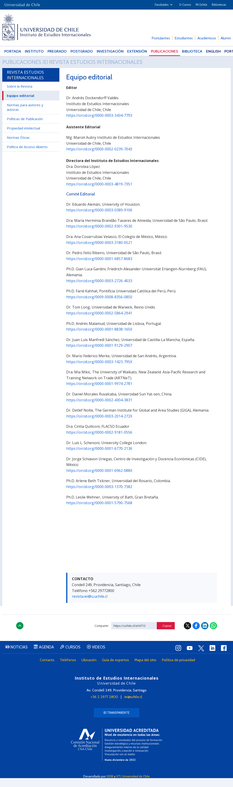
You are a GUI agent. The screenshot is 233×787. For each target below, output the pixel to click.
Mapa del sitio (147, 669)
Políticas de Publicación (25, 127)
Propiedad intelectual (23, 137)
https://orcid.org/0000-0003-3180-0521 (99, 251)
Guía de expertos (116, 669)
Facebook (196, 635)
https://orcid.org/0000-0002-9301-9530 (99, 235)
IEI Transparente (116, 721)
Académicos (207, 38)
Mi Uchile (201, 5)
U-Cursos (185, 5)
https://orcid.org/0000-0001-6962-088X (99, 479)
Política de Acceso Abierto (27, 155)
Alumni (226, 38)
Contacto (48, 669)
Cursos (79, 656)
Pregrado (53, 51)
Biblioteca (178, 51)
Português (219, 51)
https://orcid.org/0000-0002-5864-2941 (99, 321)
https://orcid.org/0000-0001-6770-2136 (99, 457)
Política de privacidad (179, 669)
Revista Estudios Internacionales (120, 66)
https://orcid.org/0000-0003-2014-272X (99, 425)
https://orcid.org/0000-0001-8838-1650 (99, 338)
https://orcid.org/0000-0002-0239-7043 (99, 157)
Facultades (162, 5)
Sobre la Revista (19, 95)
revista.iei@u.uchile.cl (89, 605)
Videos (107, 656)
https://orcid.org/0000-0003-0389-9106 (99, 218)
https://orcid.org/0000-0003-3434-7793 (99, 124)
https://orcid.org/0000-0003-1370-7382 (99, 495)
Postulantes (161, 38)
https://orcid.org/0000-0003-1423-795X (99, 370)
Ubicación (90, 669)
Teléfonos (69, 669)
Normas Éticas (18, 146)
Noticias (20, 656)
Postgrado (76, 51)
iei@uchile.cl (133, 705)
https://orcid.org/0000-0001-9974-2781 (99, 392)
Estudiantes (184, 38)
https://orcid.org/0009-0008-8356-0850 (99, 305)
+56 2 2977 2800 (104, 705)
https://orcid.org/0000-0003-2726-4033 (99, 289)
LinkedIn (205, 635)
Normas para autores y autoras (25, 116)
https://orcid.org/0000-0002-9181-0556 (99, 441)
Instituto (32, 51)
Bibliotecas (219, 5)
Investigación (102, 51)
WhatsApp (213, 634)
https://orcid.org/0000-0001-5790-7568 (99, 511)
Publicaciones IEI (31, 66)
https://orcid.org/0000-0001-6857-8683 (99, 267)
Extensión (127, 51)
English (198, 51)
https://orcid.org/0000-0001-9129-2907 (99, 354)
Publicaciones (152, 51)
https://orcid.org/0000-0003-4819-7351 (99, 192)
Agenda (50, 656)
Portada (11, 51)
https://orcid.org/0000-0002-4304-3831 (99, 408)
